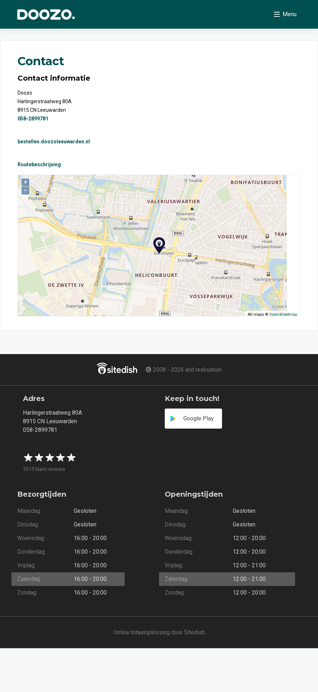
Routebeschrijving (39, 164)
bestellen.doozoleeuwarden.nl (54, 141)
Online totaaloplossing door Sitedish (159, 632)
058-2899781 (33, 118)
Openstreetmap (283, 314)
